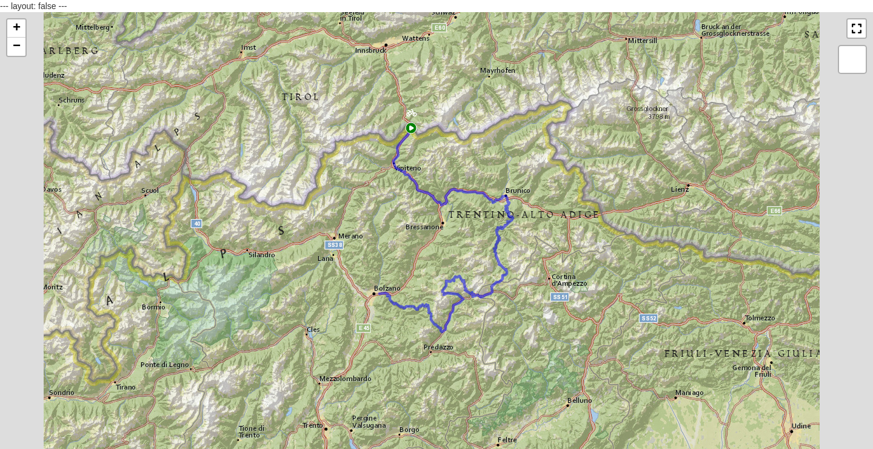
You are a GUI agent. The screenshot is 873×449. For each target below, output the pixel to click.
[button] (411, 116)
